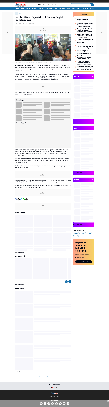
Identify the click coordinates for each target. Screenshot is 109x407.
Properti (85, 8)
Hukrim (44, 5)
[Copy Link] (26, 199)
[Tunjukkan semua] (92, 76)
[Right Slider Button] (92, 8)
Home (30, 5)
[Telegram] (21, 199)
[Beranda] (16, 13)
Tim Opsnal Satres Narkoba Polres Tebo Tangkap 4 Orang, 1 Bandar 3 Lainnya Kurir (85, 30)
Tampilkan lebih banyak (43, 376)
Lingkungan (41, 8)
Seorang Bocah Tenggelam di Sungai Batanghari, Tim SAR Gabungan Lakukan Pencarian (85, 68)
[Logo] (54, 393)
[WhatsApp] (24, 199)
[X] (19, 199)
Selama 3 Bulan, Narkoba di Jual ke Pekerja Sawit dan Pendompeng (85, 41)
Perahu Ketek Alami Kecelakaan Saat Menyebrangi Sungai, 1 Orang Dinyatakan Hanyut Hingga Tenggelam (84, 52)
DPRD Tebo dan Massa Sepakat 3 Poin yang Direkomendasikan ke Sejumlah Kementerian (83, 19)
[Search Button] (92, 4)
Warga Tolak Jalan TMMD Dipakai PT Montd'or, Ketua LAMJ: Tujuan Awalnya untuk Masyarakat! (85, 46)
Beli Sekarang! (84, 262)
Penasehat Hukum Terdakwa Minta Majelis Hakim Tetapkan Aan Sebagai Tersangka (84, 57)
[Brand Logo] (54, 387)
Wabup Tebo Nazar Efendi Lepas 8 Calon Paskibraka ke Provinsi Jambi (84, 36)
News (35, 5)
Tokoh (68, 8)
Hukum (28, 8)
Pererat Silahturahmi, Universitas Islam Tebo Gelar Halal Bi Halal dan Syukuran (83, 63)
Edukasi (79, 8)
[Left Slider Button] (66, 281)
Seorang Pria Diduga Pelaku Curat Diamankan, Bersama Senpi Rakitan (85, 25)
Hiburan (56, 5)
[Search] (80, 4)
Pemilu (73, 8)
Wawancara (49, 8)
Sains (56, 8)
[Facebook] (16, 199)
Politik (39, 5)
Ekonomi (50, 5)
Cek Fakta (62, 8)
